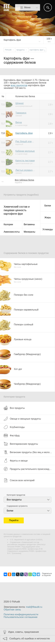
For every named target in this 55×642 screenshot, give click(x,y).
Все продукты (14, 408)
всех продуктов (19, 85)
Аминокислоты (12, 232)
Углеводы (48, 229)
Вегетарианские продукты (21, 444)
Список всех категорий (19, 480)
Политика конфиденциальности (21, 614)
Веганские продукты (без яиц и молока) (28, 452)
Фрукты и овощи (16, 461)
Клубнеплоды (14, 427)
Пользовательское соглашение (20, 617)
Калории (8, 224)
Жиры (47, 217)
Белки (47, 205)
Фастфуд (12, 435)
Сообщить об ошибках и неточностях (29, 638)
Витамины (29, 224)
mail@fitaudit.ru (34, 607)
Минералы (29, 232)
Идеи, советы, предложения (23, 632)
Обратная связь (12, 609)
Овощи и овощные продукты (22, 419)
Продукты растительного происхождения (29, 469)
